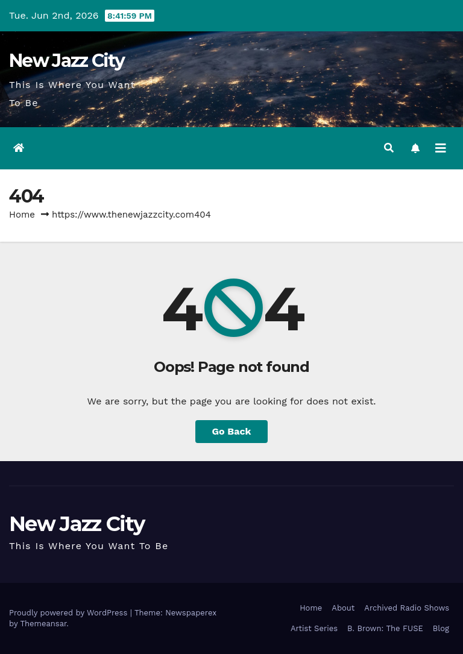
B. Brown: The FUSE (385, 628)
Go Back (231, 431)
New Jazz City (66, 60)
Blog (441, 628)
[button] (389, 148)
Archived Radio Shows (406, 607)
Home (22, 214)
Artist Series (314, 628)
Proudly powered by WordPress (69, 612)
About (343, 607)
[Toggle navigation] (440, 148)
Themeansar (43, 623)
